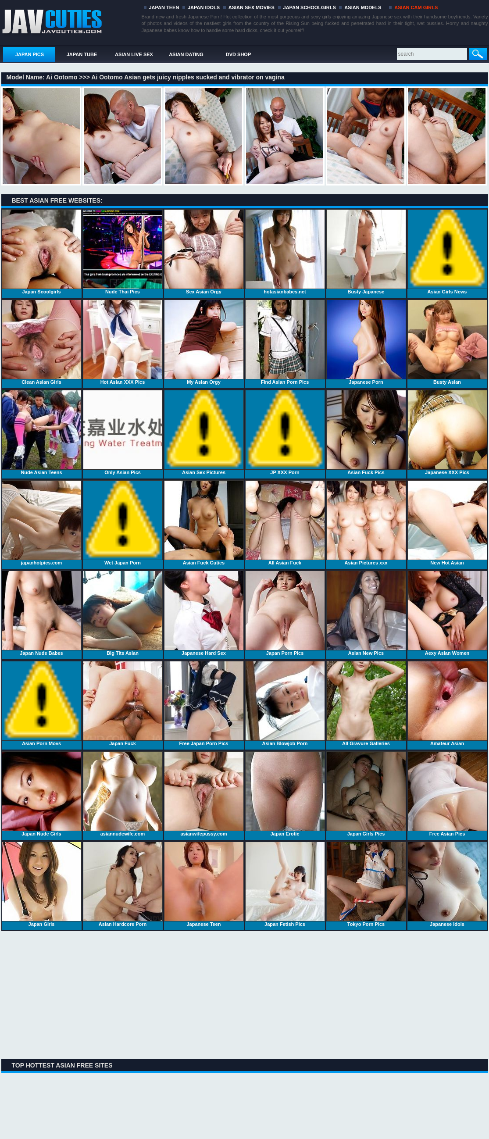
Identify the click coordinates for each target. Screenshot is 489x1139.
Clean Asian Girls (42, 342)
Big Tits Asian (123, 613)
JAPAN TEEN (164, 7)
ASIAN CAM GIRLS (416, 7)
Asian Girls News (447, 251)
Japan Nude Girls (42, 793)
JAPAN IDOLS (204, 7)
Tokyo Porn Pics (366, 884)
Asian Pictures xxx (366, 522)
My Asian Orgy (204, 342)
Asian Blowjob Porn (285, 703)
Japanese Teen (204, 884)
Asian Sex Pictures (204, 432)
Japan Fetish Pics (285, 884)
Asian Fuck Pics (366, 432)
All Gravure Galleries (366, 703)
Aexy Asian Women (447, 613)
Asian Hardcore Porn (123, 884)
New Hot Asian (447, 522)
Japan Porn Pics (285, 613)
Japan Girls (42, 884)
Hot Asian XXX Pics (123, 342)
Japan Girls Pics (366, 793)
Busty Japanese (366, 251)
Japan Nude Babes (42, 613)
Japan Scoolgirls (42, 251)
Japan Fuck (123, 703)
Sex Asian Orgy (204, 251)
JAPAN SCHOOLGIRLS (309, 7)
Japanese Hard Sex (204, 613)
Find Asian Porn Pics (285, 342)
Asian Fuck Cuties (204, 522)
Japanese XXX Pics (447, 432)
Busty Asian (447, 342)
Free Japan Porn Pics (204, 703)
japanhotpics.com (42, 522)
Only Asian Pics (123, 432)
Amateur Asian (447, 703)
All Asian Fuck (285, 522)
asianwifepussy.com (204, 793)
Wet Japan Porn (123, 522)
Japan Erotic (285, 793)
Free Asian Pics (447, 793)
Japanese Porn (366, 342)
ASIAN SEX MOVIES (251, 7)
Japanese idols (447, 884)
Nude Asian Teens (42, 432)
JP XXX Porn (285, 432)
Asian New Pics (366, 613)
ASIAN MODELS (362, 7)
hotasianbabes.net (285, 251)
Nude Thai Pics (123, 251)
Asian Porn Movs (42, 703)
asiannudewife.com (123, 793)
